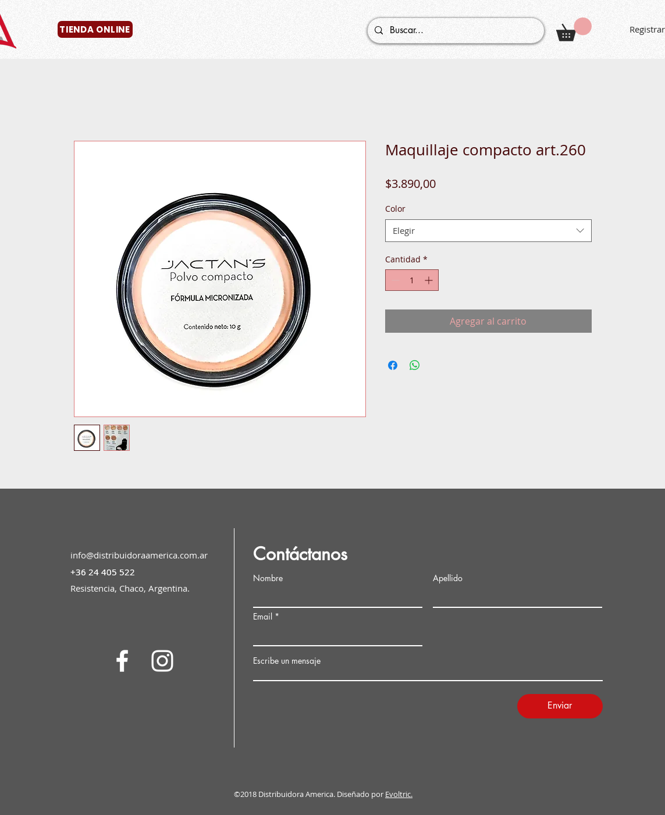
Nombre (268, 578)
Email (262, 617)
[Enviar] (560, 706)
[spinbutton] (411, 280)
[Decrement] (394, 280)
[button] (574, 29)
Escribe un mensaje (287, 661)
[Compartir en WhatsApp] (415, 365)
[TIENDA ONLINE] (95, 29)
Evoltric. (398, 794)
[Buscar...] (455, 30)
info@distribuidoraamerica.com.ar (139, 555)
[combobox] (488, 230)
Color (395, 208)
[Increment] (429, 280)
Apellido (448, 578)
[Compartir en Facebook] (393, 365)
